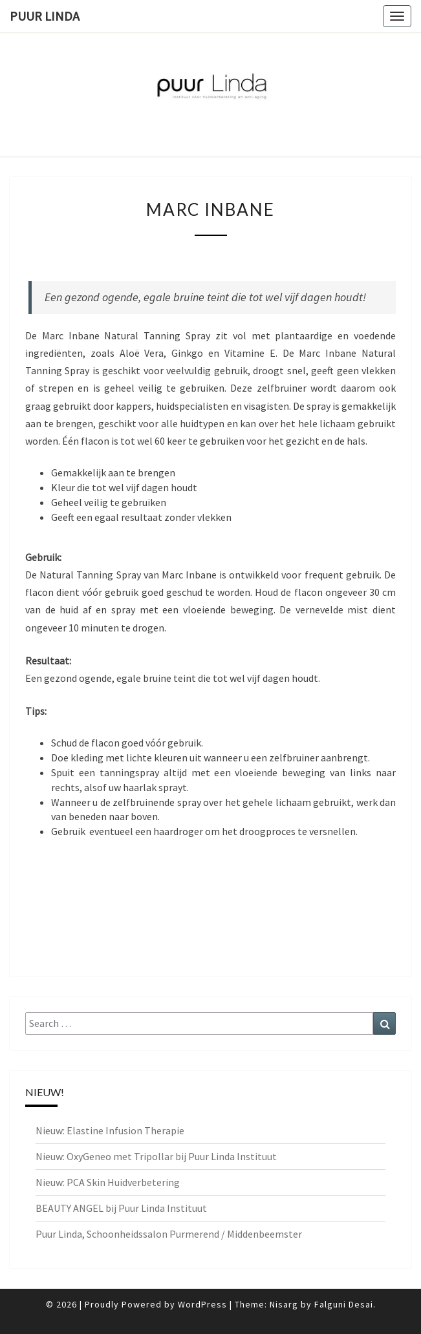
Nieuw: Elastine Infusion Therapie (110, 1130)
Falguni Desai (343, 1304)
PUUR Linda (45, 16)
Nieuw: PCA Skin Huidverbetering (108, 1182)
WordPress (202, 1304)
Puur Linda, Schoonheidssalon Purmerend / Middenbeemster (169, 1233)
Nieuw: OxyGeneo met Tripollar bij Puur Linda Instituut (156, 1156)
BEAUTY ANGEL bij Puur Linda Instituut (121, 1208)
